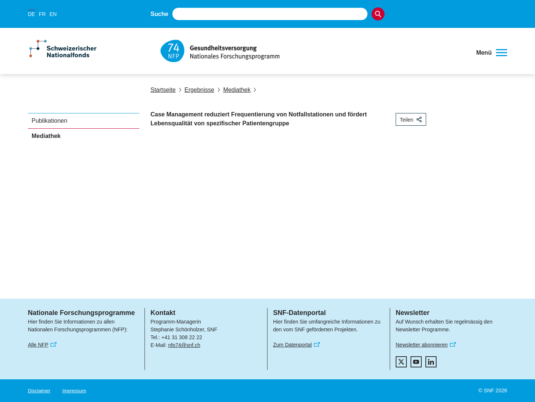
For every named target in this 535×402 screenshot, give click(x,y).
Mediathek (234, 90)
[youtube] (416, 361)
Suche (159, 14)
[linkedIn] (431, 361)
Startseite (163, 90)
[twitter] (401, 361)
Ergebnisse (196, 90)
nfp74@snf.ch (184, 345)
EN (52, 14)
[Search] (378, 13)
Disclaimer (39, 390)
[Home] (313, 51)
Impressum (74, 390)
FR (42, 14)
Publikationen (49, 121)
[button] (491, 53)
